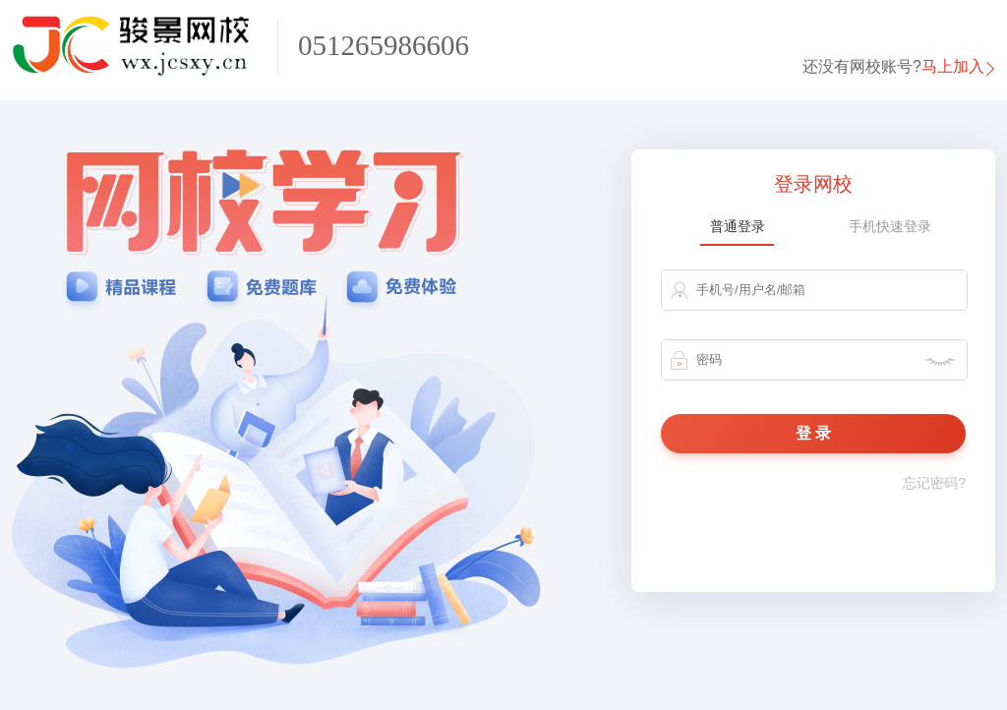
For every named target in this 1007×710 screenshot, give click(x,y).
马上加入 (952, 67)
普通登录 (737, 226)
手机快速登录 (890, 226)
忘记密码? (934, 483)
